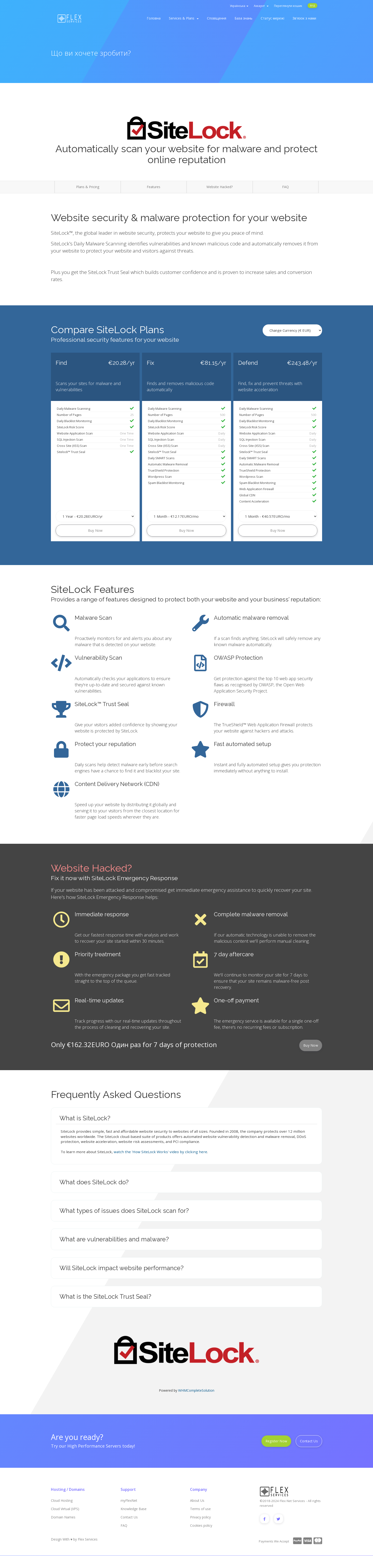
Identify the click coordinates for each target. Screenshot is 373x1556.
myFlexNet (129, 1500)
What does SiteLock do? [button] (94, 1182)
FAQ (285, 187)
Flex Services (88, 1539)
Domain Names (63, 1517)
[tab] (186, 1118)
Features (153, 187)
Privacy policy (200, 1517)
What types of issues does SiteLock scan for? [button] (124, 1210)
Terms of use (200, 1509)
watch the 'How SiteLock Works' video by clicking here (160, 1151)
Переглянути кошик (288, 6)
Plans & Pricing (87, 187)
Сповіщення (216, 18)
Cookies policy (201, 1525)
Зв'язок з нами (304, 18)
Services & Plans (184, 18)
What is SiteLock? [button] (84, 1118)
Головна (154, 18)
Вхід (312, 5)
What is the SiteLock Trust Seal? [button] (105, 1296)
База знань (243, 18)
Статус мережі (272, 18)
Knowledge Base (134, 1509)
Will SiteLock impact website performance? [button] (121, 1268)
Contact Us (309, 1441)
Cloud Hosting (62, 1500)
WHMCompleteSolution (196, 1390)
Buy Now (95, 530)
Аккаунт (261, 6)
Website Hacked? (219, 187)
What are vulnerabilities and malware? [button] (114, 1239)
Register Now (276, 1441)
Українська (239, 6)
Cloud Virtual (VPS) (65, 1509)
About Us (197, 1500)
